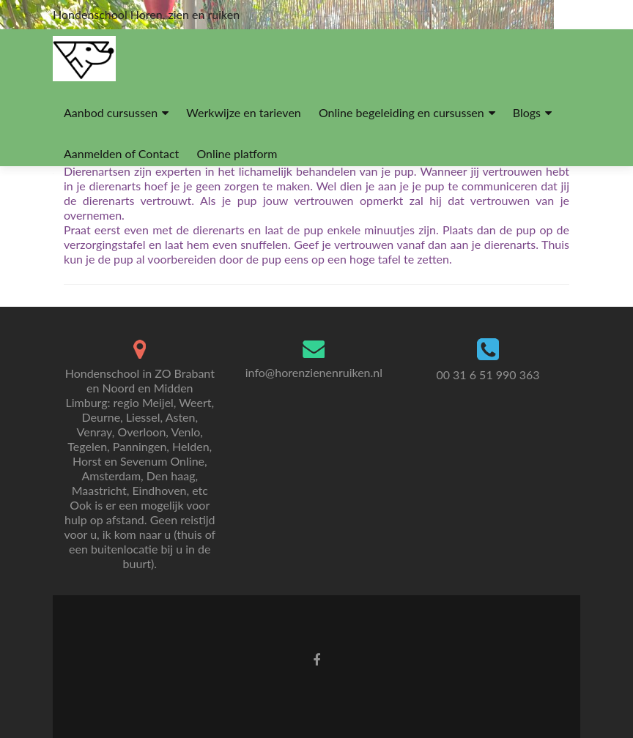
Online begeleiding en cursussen (401, 112)
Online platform (236, 153)
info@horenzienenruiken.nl (313, 372)
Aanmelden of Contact (121, 153)
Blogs (527, 112)
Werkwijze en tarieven (243, 112)
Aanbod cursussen (111, 112)
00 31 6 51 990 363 (487, 374)
